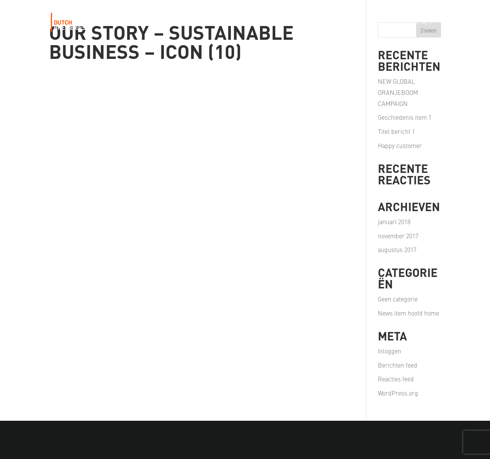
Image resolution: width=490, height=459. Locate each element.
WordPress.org (398, 393)
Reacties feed (396, 378)
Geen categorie (398, 299)
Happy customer (400, 145)
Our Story (174, 22)
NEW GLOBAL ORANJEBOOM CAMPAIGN (398, 92)
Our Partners (333, 22)
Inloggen (389, 351)
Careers (381, 22)
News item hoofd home (408, 313)
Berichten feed (397, 365)
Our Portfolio (225, 22)
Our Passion (279, 22)
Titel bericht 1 (396, 131)
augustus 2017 (397, 249)
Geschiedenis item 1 (404, 117)
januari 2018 (394, 221)
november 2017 (398, 235)
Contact (419, 22)
